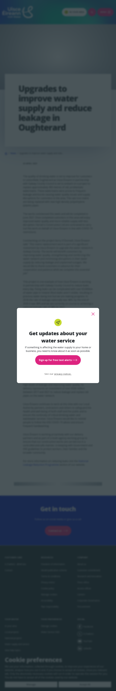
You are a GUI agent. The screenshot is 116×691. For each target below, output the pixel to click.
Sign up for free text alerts (58, 360)
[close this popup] (93, 314)
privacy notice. (62, 373)
